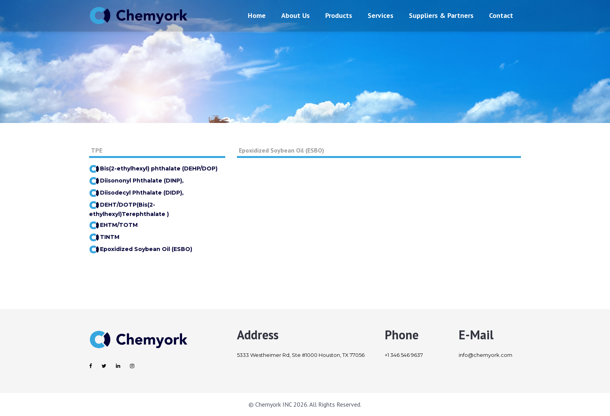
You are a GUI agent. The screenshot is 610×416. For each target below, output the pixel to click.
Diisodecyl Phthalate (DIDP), (136, 192)
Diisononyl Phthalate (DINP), (136, 180)
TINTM (104, 236)
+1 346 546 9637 (404, 355)
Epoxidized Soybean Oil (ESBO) (140, 249)
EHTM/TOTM (113, 224)
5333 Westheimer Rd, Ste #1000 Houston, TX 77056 (301, 355)
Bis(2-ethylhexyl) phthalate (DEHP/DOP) (153, 168)
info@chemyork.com (485, 355)
